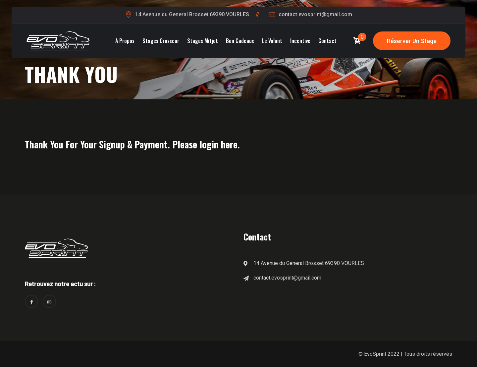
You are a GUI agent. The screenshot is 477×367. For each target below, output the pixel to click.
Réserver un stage (412, 40)
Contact (327, 41)
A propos (124, 41)
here (229, 144)
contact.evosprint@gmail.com (315, 14)
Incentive (300, 41)
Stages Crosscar (160, 41)
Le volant (272, 41)
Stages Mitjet (202, 41)
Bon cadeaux (240, 41)
